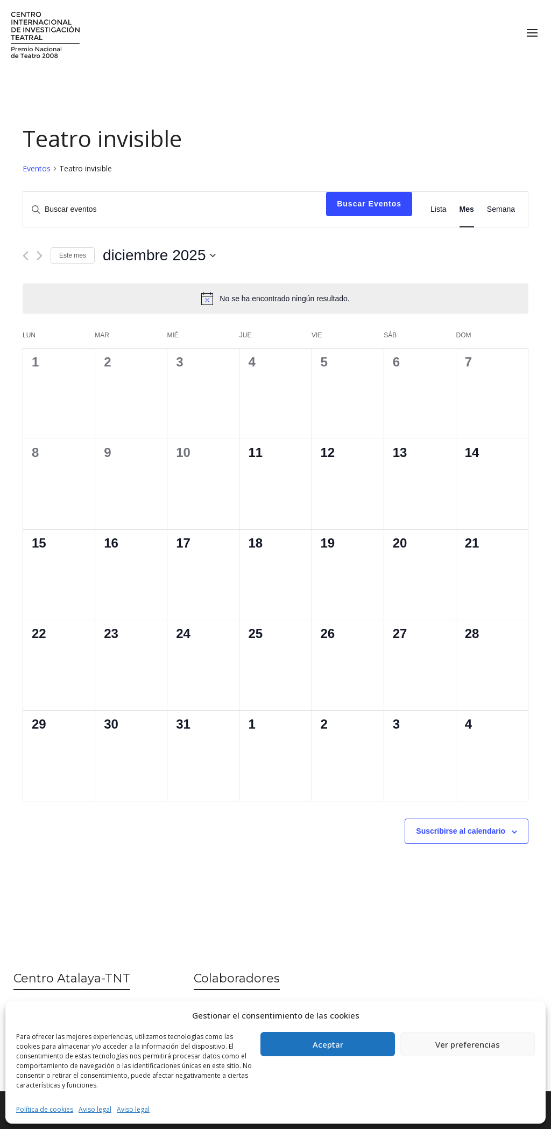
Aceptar (328, 1044)
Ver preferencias (467, 1044)
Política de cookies (44, 1109)
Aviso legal (95, 1109)
